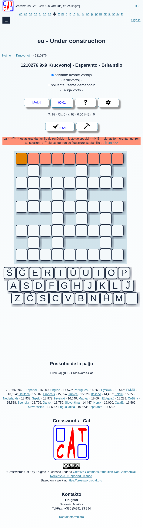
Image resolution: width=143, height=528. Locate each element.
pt (96, 14)
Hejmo (7, 55)
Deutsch (24, 398)
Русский (106, 394)
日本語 (130, 394)
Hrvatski (59, 402)
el (40, 14)
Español (31, 394)
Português (81, 394)
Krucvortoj (23, 55)
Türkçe (73, 398)
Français (49, 398)
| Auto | (37, 102)
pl (92, 14)
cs (25, 14)
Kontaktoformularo (71, 521)
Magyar (83, 402)
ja (70, 14)
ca (20, 14)
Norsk (97, 407)
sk (105, 14)
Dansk (47, 407)
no (87, 14)
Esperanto (95, 411)
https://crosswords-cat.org (85, 484)
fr (59, 14)
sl (109, 14)
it (66, 14)
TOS (137, 6)
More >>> (111, 142)
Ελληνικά (108, 402)
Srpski (36, 402)
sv (117, 14)
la (74, 14)
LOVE (60, 126)
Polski (119, 398)
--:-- (62, 102)
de (35, 14)
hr (62, 14)
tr (122, 14)
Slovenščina (36, 411)
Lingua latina (66, 411)
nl (83, 14)
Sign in (136, 20)
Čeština (133, 402)
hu (78, 14)
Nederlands (10, 402)
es (49, 14)
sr (113, 14)
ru (100, 14)
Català (119, 407)
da (30, 14)
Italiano (96, 398)
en (44, 14)
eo (54, 14)
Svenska (23, 407)
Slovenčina (72, 407)
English (55, 394)
